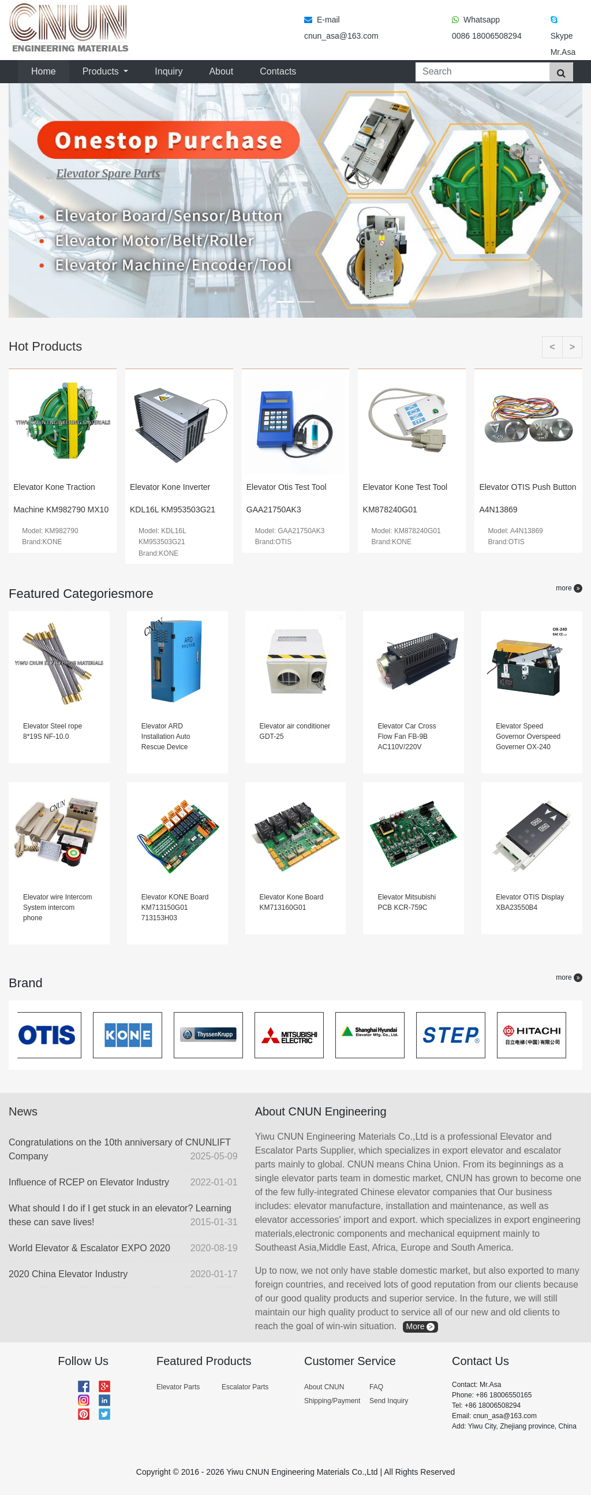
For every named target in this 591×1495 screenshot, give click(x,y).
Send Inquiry (388, 1401)
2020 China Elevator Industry (123, 1274)
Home (46, 70)
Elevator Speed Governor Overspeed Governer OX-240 (528, 736)
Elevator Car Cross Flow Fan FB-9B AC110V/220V (406, 736)
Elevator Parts (178, 1387)
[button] (52, 200)
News (23, 1111)
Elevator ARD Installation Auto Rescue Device (165, 736)
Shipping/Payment (332, 1401)
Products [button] (102, 71)
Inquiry (168, 71)
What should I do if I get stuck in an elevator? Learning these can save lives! (123, 1216)
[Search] (480, 71)
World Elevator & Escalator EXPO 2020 (123, 1248)
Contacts (278, 71)
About (221, 71)
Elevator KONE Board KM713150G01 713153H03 (175, 907)
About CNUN (324, 1387)
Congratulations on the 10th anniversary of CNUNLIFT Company (123, 1150)
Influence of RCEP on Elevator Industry (123, 1182)
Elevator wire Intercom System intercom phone (57, 907)
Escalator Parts (245, 1387)
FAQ (376, 1387)
